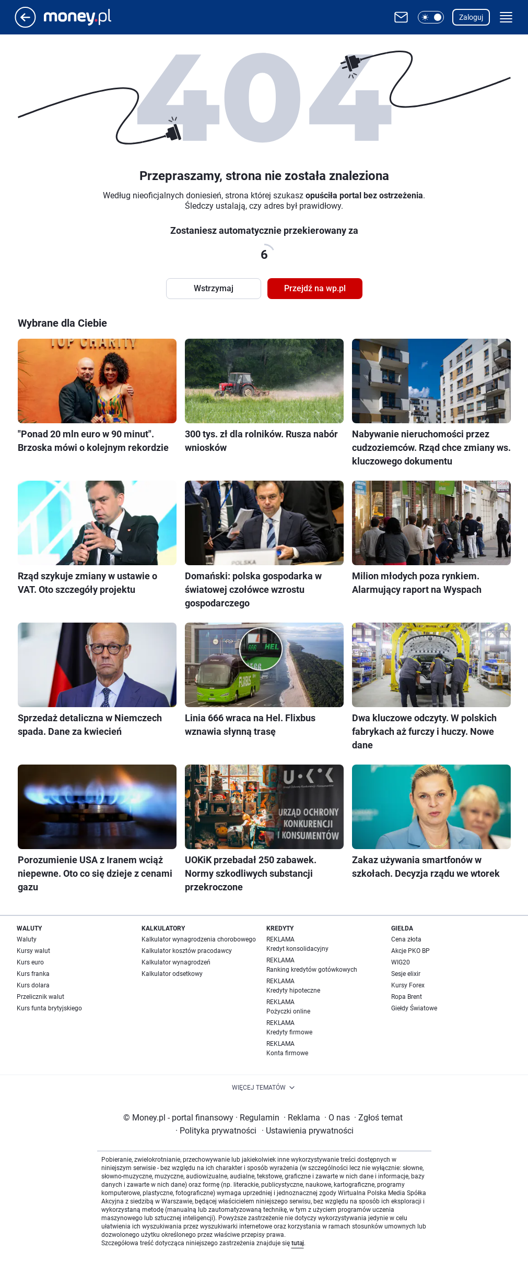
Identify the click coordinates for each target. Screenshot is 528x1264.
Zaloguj (471, 17)
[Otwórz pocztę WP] (401, 17)
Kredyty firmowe (289, 1032)
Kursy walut (33, 951)
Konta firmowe (287, 1053)
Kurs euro (30, 962)
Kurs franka (33, 973)
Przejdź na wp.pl (315, 288)
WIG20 (400, 962)
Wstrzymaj (213, 288)
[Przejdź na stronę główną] (25, 25)
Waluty (27, 939)
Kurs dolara (33, 985)
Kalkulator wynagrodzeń (176, 962)
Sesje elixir (405, 973)
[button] (431, 17)
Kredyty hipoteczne (293, 990)
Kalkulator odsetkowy (172, 973)
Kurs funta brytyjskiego (49, 1008)
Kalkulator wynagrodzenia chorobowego (199, 939)
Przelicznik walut (40, 996)
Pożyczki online (288, 1011)
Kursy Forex (408, 985)
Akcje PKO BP (410, 951)
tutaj (297, 1243)
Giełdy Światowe (414, 1008)
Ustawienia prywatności (308, 1131)
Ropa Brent (406, 996)
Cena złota (406, 939)
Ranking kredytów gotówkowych (311, 969)
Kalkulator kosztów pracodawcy (187, 951)
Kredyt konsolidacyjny (297, 948)
